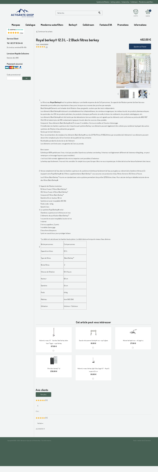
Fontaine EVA (106, 24)
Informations (140, 24)
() (21, 33)
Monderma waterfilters (52, 24)
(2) (47, 47)
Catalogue (30, 24)
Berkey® (73, 24)
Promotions (123, 24)
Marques (16, 24)
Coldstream (88, 24)
